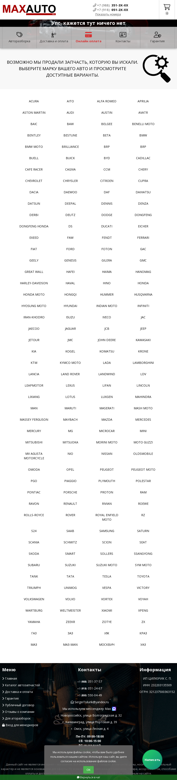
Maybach (70, 419)
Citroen (106, 181)
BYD (107, 158)
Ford (70, 249)
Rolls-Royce (34, 515)
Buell (34, 158)
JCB (106, 329)
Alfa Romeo (106, 101)
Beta (107, 135)
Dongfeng (143, 215)
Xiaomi (107, 610)
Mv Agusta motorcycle (34, 456)
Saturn (143, 531)
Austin (106, 112)
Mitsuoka (70, 442)
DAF (107, 192)
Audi (70, 112)
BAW (70, 124)
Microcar (107, 431)
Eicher (143, 226)
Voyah (143, 599)
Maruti (70, 408)
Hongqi (70, 294)
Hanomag (143, 272)
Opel (70, 469)
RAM (143, 492)
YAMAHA (34, 622)
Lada (107, 363)
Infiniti (143, 306)
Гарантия (157, 37)
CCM (107, 169)
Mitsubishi (33, 442)
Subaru (34, 565)
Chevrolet (33, 181)
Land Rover (70, 374)
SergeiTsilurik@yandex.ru (90, 702)
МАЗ (34, 644)
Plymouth (106, 481)
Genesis (70, 260)
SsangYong (143, 554)
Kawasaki (143, 340)
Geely (33, 260)
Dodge (106, 215)
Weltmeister (70, 610)
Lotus (70, 397)
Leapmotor (34, 385)
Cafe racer (34, 169)
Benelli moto (143, 124)
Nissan (106, 454)
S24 (33, 531)
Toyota (143, 576)
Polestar (143, 481)
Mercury (34, 431)
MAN (34, 408)
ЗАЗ (70, 633)
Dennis (106, 203)
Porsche (70, 492)
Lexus (70, 385)
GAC (143, 249)
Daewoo (70, 192)
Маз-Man (70, 644)
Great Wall (34, 272)
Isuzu (70, 317)
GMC (143, 260)
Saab (70, 531)
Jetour (33, 340)
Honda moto (34, 294)
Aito (70, 101)
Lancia (33, 374)
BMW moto (34, 147)
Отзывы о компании (18, 712)
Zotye (107, 622)
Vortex (106, 599)
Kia (34, 351)
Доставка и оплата (54, 37)
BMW (143, 135)
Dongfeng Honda (33, 226)
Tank (34, 576)
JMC (70, 340)
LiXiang (34, 397)
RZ (143, 515)
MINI (143, 431)
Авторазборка (19, 37)
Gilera (107, 260)
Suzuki (70, 565)
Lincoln (143, 385)
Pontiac (33, 492)
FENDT (107, 238)
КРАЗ (143, 633)
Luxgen (107, 397)
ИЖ (106, 633)
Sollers (106, 554)
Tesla (106, 576)
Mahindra (143, 397)
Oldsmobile (143, 454)
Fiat (34, 249)
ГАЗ (34, 633)
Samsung (106, 531)
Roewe (143, 504)
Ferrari (143, 238)
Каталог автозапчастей (21, 685)
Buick (70, 158)
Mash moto (143, 408)
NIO (70, 454)
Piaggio (70, 481)
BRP (107, 147)
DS (70, 226)
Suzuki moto (106, 565)
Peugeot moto (143, 469)
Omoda (34, 469)
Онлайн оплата (88, 37)
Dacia (33, 192)
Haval (70, 283)
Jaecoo (33, 329)
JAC (143, 317)
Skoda (34, 554)
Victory (143, 588)
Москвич (106, 644)
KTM (34, 363)
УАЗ (143, 644)
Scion (106, 542)
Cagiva (70, 169)
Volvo (70, 599)
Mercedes (143, 419)
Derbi (33, 215)
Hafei (70, 272)
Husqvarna (143, 294)
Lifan (106, 385)
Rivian (107, 504)
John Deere (107, 340)
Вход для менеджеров (20, 725)
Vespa (106, 588)
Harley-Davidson (34, 283)
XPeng (143, 610)
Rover (70, 515)
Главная (9, 678)
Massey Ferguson (34, 419)
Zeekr (70, 622)
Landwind (106, 374)
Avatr (143, 112)
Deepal (70, 203)
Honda (143, 283)
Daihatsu (143, 192)
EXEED (34, 238)
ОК (88, 769)
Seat (143, 542)
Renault (70, 504)
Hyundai (70, 306)
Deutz (70, 215)
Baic (33, 124)
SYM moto (143, 565)
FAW (70, 238)
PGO (34, 481)
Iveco (106, 317)
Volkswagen (34, 599)
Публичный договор (18, 705)
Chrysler (70, 181)
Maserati (106, 408)
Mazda (106, 419)
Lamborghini (143, 363)
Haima (107, 272)
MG (70, 431)
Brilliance (70, 147)
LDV (143, 374)
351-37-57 (89, 681)
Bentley (33, 135)
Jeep (143, 329)
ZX (143, 622)
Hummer (107, 294)
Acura (34, 101)
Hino (107, 283)
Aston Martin (33, 112)
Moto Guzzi (143, 442)
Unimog (70, 588)
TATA (70, 576)
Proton (106, 492)
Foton (106, 249)
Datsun (34, 203)
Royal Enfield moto (106, 517)
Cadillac (143, 158)
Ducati (106, 226)
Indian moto (106, 306)
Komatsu (106, 351)
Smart (70, 554)
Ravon (34, 504)
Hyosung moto (33, 306)
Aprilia (143, 101)
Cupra (143, 181)
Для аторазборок (16, 718)
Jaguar (70, 329)
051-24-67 (89, 688)
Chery (143, 169)
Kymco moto (70, 363)
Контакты (123, 37)
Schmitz (70, 542)
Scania (33, 542)
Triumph (34, 588)
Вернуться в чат (88, 777)
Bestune (70, 135)
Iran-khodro (34, 317)
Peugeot (107, 469)
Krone (143, 351)
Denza (143, 203)
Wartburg (34, 610)
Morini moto (106, 442)
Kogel (70, 351)
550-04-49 (89, 695)
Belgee (106, 124)
